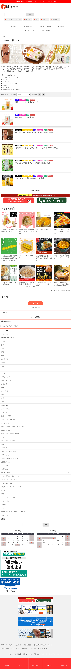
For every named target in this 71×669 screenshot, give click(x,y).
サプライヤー (5, 472)
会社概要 (18, 645)
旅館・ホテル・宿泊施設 (9, 451)
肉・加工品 (4, 359)
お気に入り (46, 19)
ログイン (9, 19)
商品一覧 (14, 26)
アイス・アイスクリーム (11, 77)
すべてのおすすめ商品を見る (61, 290)
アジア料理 (4, 465)
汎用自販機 (4, 405)
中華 (2, 355)
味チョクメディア (30, 30)
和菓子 (5, 85)
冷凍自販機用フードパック (9, 458)
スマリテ (4, 341)
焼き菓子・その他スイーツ (11, 89)
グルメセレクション (7, 455)
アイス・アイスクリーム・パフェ (11, 487)
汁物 (2, 394)
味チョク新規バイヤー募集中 (9, 326)
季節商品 (4, 448)
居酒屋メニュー (6, 462)
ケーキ (5, 79)
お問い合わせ (46, 30)
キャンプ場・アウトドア (9, 479)
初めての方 (28, 19)
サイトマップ (35, 648)
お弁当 (3, 362)
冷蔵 (2, 401)
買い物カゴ (56, 19)
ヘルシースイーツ (6, 515)
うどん (3, 373)
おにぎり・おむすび (7, 430)
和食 (2, 348)
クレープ (6, 87)
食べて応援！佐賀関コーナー (10, 433)
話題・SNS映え (6, 416)
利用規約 (25, 648)
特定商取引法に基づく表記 (42, 645)
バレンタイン (5, 423)
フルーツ (6, 81)
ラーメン (4, 370)
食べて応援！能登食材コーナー (11, 419)
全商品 (3, 36)
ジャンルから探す (28, 26)
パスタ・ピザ (5, 377)
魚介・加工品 (5, 409)
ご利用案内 (60, 26)
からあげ (4, 384)
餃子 (2, 387)
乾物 (2, 398)
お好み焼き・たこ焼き (8, 440)
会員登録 (18, 19)
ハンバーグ (4, 391)
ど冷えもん (4, 334)
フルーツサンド (6, 501)
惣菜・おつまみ (6, 380)
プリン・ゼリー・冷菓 (10, 83)
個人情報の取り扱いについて (10, 648)
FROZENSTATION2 (7, 338)
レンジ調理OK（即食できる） (10, 476)
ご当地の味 (4, 469)
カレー (3, 366)
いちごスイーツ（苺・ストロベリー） (13, 426)
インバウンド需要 (6, 483)
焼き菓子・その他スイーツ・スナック (13, 511)
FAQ (37, 19)
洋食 (2, 352)
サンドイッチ (5, 437)
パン (2, 444)
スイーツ (4, 412)
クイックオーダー (45, 26)
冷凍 (2, 345)
